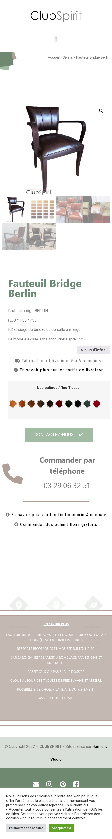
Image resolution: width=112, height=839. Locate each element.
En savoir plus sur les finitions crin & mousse (59, 514)
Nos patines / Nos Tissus (58, 387)
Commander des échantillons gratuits (59, 524)
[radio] (12, 403)
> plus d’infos (93, 349)
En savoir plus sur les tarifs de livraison (62, 369)
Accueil (54, 57)
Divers (68, 57)
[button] (56, 39)
